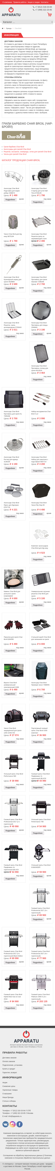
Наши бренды (8, 1097)
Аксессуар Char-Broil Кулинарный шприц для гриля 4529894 (12, 278)
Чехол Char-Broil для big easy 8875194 (13, 235)
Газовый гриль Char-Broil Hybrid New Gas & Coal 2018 (13, 996)
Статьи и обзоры (9, 1101)
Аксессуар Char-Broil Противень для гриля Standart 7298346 (39, 278)
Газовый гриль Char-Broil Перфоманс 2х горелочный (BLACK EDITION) (40, 775)
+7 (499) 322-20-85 (18, 1113)
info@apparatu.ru (14, 1116)
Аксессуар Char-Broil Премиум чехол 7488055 (40, 684)
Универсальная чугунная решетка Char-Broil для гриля (40, 593)
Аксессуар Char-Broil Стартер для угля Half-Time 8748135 (39, 190)
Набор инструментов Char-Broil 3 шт (41, 413)
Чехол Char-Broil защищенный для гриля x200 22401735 (12, 730)
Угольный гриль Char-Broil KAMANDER (41, 866)
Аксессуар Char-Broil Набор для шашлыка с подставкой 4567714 (39, 458)
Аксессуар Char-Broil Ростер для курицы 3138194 (11, 458)
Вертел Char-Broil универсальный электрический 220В (11, 684)
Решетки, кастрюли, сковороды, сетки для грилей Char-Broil (27, 152)
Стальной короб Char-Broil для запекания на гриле (41, 638)
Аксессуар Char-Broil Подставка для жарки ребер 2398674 (12, 190)
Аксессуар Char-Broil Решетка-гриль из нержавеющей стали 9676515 (39, 235)
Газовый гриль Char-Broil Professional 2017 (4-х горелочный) (40, 953)
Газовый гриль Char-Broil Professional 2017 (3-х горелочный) (40, 909)
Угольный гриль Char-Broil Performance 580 (13, 775)
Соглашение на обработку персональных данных (22, 1155)
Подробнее (10, 200)
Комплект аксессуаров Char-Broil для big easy (39, 547)
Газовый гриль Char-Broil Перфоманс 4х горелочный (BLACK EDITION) (13, 866)
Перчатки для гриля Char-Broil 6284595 (13, 638)
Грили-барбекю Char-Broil (14, 147)
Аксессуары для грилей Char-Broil (17, 149)
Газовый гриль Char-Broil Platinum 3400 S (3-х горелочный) (40, 996)
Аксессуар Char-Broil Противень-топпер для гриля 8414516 (39, 367)
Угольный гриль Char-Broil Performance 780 (41, 821)
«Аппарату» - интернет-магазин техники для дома (24, 1164)
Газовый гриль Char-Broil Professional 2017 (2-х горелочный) (13, 821)
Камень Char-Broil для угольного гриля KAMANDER (12, 593)
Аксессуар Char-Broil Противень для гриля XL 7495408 (13, 413)
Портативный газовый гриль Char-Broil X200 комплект (39, 730)
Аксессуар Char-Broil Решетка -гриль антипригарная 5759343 (12, 324)
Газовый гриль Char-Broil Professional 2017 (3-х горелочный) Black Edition (13, 953)
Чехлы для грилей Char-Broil (15, 154)
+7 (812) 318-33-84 (18, 1111)
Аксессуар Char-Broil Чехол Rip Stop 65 (39, 504)
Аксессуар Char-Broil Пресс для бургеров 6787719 (11, 504)
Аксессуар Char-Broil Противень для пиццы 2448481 (39, 324)
